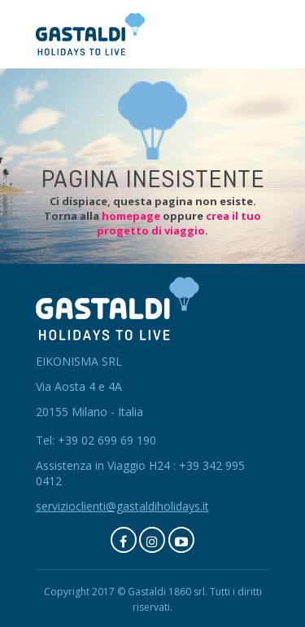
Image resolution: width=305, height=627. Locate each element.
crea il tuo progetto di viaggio (179, 223)
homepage (131, 215)
